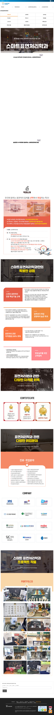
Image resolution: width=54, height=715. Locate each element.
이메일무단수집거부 (31, 701)
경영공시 (17, 701)
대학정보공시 (13, 701)
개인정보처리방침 (38, 701)
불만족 (13, 685)
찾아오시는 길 (21, 701)
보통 (10, 685)
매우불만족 (17, 685)
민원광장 (35, 702)
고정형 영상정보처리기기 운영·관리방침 (22, 702)
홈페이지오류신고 (30, 702)
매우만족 (4, 685)
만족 (7, 685)
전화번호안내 (26, 701)
